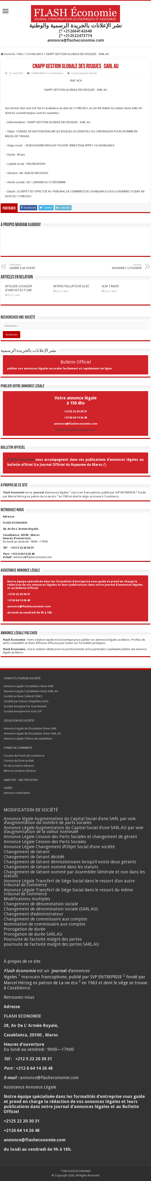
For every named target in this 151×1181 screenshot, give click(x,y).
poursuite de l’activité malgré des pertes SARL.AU (51, 944)
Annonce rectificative (17, 792)
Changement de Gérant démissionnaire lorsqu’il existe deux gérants (70, 861)
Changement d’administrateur (33, 914)
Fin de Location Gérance (19, 765)
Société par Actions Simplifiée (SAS (25, 701)
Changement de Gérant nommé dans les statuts (51, 866)
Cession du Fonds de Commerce (24, 755)
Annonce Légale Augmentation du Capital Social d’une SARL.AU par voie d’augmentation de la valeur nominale (73, 829)
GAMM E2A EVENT (32, 266)
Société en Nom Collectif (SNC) (23, 696)
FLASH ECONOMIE (79, 1171)
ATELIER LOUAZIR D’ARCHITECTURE (18, 288)
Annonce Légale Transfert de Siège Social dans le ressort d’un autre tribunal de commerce (69, 882)
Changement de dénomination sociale (41, 903)
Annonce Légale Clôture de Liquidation (28, 738)
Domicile (8, 54)
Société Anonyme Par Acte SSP (23, 711)
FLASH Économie (20, 460)
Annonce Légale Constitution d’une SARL (29, 686)
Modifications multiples (27, 898)
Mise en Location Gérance (20, 770)
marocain (77, 492)
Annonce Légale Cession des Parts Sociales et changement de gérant (70, 836)
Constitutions (55, 73)
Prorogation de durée (24, 929)
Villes (20, 54)
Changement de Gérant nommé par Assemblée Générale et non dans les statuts (74, 873)
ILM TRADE (110, 286)
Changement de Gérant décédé (34, 856)
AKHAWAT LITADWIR (119, 266)
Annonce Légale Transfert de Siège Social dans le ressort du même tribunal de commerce (68, 891)
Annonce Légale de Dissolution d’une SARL (30, 728)
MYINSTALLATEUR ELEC (71, 286)
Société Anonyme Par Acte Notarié (25, 706)
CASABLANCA (34, 54)
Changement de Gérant (27, 851)
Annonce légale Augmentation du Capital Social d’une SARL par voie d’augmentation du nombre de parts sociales (70, 820)
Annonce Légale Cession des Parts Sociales (45, 841)
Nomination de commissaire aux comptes (45, 924)
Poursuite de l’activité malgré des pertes (43, 939)
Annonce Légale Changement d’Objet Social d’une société (59, 846)
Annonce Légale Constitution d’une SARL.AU (31, 691)
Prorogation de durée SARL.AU (33, 934)
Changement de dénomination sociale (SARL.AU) (51, 908)
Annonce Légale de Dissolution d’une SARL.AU (32, 733)
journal (39, 492)
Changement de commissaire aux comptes (45, 919)
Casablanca (111, 496)
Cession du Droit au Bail (19, 760)
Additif (8, 787)
